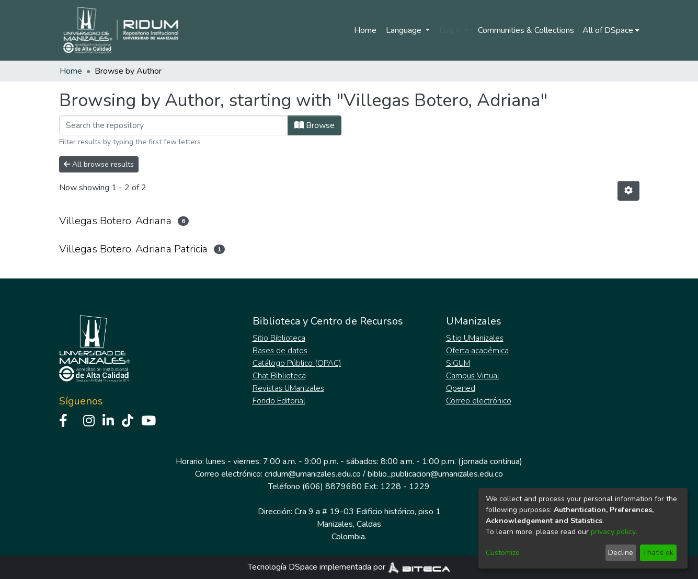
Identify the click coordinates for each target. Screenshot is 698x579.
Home (365, 30)
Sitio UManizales (475, 338)
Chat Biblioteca (279, 375)
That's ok (658, 553)
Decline (620, 553)
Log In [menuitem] (450, 30)
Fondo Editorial (279, 401)
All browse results (99, 164)
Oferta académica (477, 350)
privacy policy (613, 532)
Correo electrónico (478, 401)
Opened (460, 388)
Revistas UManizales (288, 388)
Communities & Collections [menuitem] (526, 30)
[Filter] (173, 125)
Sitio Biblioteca (279, 338)
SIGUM (458, 363)
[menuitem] (610, 30)
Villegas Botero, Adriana (115, 221)
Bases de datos (280, 350)
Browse (314, 125)
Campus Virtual (472, 375)
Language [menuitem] (405, 30)
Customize (503, 553)
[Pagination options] (628, 191)
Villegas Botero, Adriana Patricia (133, 249)
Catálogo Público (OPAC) (297, 363)
